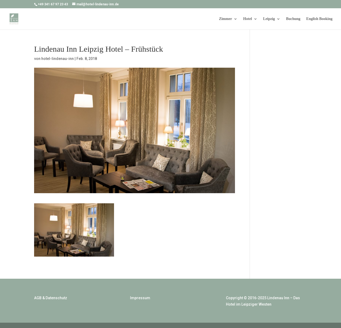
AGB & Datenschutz (50, 298)
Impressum (140, 298)
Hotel (247, 19)
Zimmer (225, 19)
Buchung (293, 19)
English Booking (319, 19)
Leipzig (269, 19)
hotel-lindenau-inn (57, 58)
